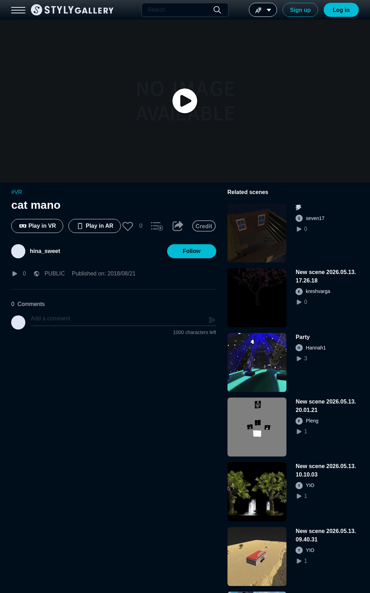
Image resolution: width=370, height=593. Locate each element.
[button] (128, 226)
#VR (16, 192)
